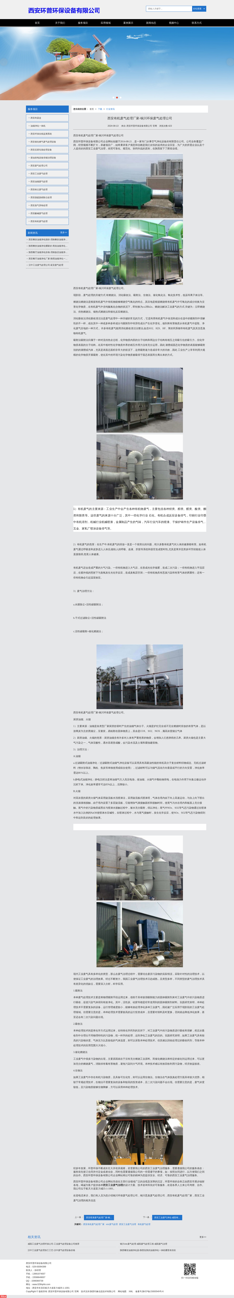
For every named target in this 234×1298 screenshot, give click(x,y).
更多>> (63, 232)
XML (131, 1291)
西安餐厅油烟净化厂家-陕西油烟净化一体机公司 (49, 258)
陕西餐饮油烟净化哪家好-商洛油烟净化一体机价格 (49, 246)
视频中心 (174, 22)
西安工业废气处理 (39, 173)
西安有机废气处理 (39, 221)
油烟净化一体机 (38, 126)
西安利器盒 (36, 118)
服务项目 (83, 22)
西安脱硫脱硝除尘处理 (41, 197)
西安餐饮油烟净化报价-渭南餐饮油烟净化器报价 (49, 239)
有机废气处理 (144, 1224)
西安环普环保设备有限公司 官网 (63, 1291)
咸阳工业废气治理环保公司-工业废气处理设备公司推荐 (53, 1244)
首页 (37, 22)
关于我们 (60, 22)
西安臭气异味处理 (39, 205)
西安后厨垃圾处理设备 (41, 150)
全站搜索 (197, 8)
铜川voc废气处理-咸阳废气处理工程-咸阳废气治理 (143, 1244)
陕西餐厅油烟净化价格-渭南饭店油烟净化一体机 (49, 252)
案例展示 (128, 22)
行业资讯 (110, 109)
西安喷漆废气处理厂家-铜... (99, 1217)
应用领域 (106, 22)
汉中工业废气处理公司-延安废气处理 (46, 265)
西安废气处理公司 (39, 165)
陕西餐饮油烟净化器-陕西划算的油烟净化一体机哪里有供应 (148, 1250)
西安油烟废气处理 (39, 181)
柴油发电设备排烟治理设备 (43, 157)
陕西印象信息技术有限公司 (102, 1291)
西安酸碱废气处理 (39, 213)
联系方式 (197, 22)
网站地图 (122, 1291)
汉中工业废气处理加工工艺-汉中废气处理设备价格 (51, 1250)
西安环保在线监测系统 (41, 134)
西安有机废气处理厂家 (93, 1224)
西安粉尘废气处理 (39, 189)
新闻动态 (151, 22)
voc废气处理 (112, 1224)
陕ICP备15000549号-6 (152, 1291)
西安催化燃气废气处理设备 (43, 142)
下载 (100, 109)
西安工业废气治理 (127, 1224)
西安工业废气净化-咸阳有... (167, 1217)
